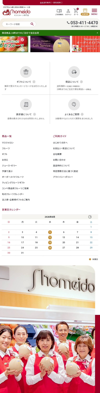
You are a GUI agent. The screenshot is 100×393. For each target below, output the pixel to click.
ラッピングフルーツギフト (13, 182)
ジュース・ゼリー (9, 165)
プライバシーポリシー (63, 176)
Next (97, 44)
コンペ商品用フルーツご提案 (15, 188)
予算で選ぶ (7, 171)
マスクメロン (8, 142)
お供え (5, 159)
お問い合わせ (59, 159)
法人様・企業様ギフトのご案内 (16, 199)
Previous (2, 44)
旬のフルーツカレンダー (13, 194)
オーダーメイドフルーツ (13, 176)
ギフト (4, 154)
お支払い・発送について (64, 148)
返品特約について (61, 165)
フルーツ (6, 148)
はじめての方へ (60, 142)
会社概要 (57, 154)
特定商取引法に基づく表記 (65, 171)
